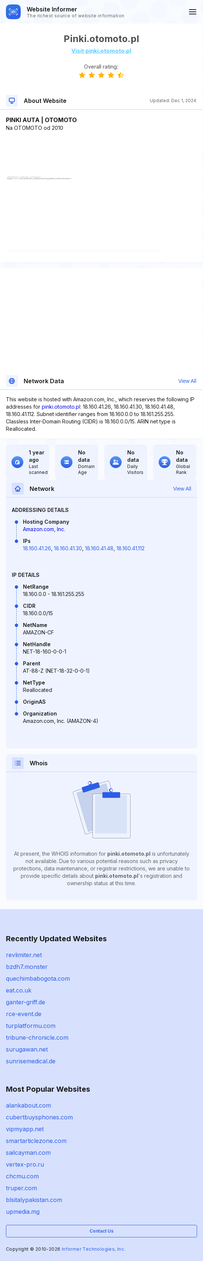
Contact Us (101, 1231)
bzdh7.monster (27, 966)
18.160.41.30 (68, 548)
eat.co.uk (18, 990)
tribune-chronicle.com (37, 1037)
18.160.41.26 (37, 548)
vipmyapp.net (25, 1129)
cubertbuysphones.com (39, 1117)
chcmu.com (22, 1176)
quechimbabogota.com (38, 978)
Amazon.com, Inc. (44, 529)
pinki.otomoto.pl (61, 406)
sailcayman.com (28, 1152)
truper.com (21, 1188)
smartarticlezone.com (36, 1140)
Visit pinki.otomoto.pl (101, 50)
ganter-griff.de (25, 1002)
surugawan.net (27, 1049)
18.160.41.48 (99, 548)
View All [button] (187, 381)
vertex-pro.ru (25, 1164)
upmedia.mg (23, 1211)
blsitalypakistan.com (34, 1199)
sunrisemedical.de (30, 1061)
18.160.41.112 (130, 548)
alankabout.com (28, 1105)
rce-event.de (23, 1014)
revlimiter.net (24, 955)
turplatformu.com (30, 1025)
